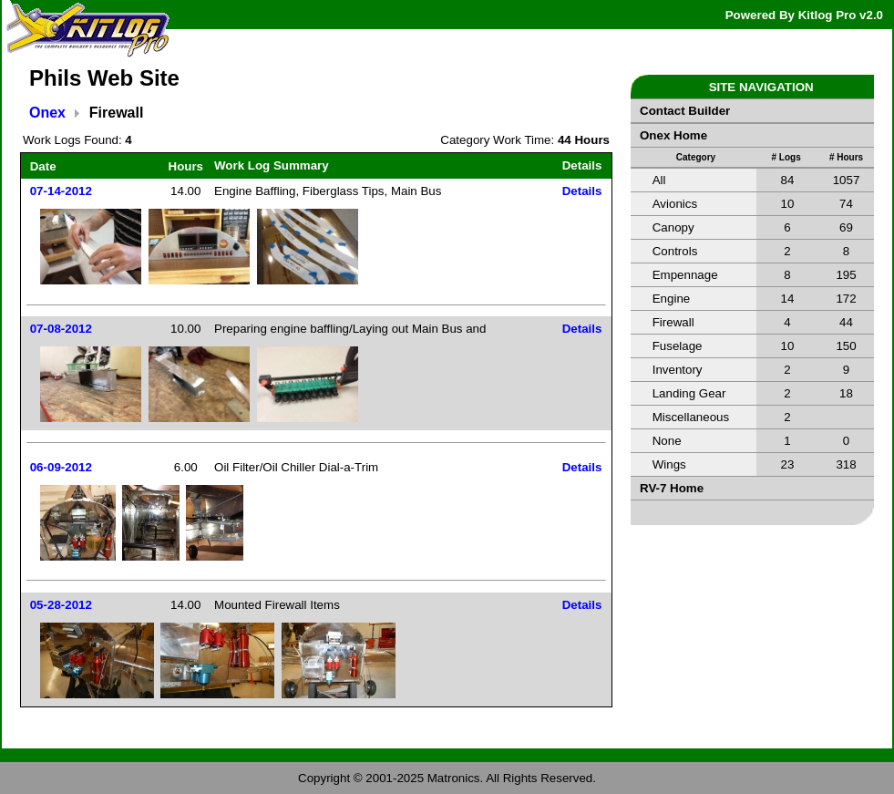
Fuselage (678, 346)
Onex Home (673, 135)
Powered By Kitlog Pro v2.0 (804, 15)
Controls (675, 251)
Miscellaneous (691, 417)
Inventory (678, 369)
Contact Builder (685, 111)
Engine (672, 298)
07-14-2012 (61, 191)
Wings (669, 464)
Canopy (673, 227)
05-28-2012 (61, 605)
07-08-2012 (61, 328)
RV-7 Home (672, 488)
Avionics (675, 204)
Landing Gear (689, 393)
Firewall (673, 322)
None (667, 441)
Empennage (685, 275)
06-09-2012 (61, 467)
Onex (47, 112)
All (659, 180)
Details (582, 191)
